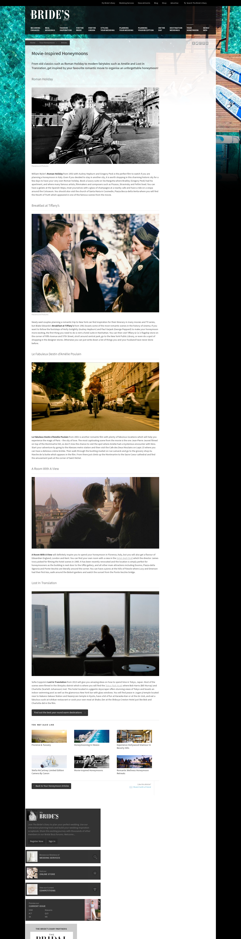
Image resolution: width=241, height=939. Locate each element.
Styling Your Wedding (108, 29)
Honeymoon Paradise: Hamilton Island (55, 803)
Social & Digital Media (72, 858)
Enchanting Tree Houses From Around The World (114, 809)
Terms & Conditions (165, 855)
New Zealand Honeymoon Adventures (55, 795)
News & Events (144, 3)
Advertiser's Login (71, 852)
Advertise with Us (39, 858)
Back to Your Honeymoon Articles (52, 758)
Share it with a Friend (129, 759)
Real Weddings (50, 29)
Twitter (194, 868)
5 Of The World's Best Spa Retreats (110, 790)
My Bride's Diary (108, 3)
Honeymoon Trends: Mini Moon (51, 790)
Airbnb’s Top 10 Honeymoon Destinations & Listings (188, 797)
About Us (35, 852)
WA (179, 166)
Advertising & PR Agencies (106, 862)
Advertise (174, 3)
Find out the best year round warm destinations (61, 685)
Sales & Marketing (70, 862)
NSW (163, 159)
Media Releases (100, 852)
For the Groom (92, 29)
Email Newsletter (199, 883)
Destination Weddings (176, 29)
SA (163, 166)
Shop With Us (131, 852)
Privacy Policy (163, 852)
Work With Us (37, 862)
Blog (156, 3)
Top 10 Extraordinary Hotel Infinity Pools (187, 790)
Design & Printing (70, 855)
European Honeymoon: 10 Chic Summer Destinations (56, 809)
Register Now (169, 90)
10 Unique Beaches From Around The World (115, 803)
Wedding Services (126, 3)
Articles (67, 42)
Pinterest (195, 873)
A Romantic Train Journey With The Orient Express (114, 797)
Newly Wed (206, 29)
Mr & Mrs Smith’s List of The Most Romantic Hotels (188, 809)
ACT (163, 162)
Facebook (196, 857)
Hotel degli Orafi (136, 536)
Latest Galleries (101, 858)
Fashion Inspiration (66, 29)
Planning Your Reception (146, 29)
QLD (180, 162)
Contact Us (36, 855)
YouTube (195, 878)
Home (33, 42)
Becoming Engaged (35, 29)
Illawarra (182, 159)
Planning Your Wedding (126, 29)
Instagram (196, 863)
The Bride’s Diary (50, 15)
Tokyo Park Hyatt (126, 658)
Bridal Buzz (196, 852)
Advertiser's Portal (134, 858)
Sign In (184, 90)
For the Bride (80, 29)
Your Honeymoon (192, 29)
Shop (164, 3)
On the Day (161, 29)
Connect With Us (195, 847)
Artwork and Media (134, 855)
